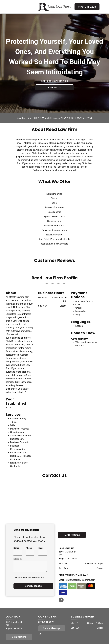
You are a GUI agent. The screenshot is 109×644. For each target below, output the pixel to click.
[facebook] (61, 600)
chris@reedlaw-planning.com (80, 580)
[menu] (6, 7)
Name (16, 548)
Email (41, 548)
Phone (29, 548)
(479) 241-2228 (85, 118)
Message (17, 559)
